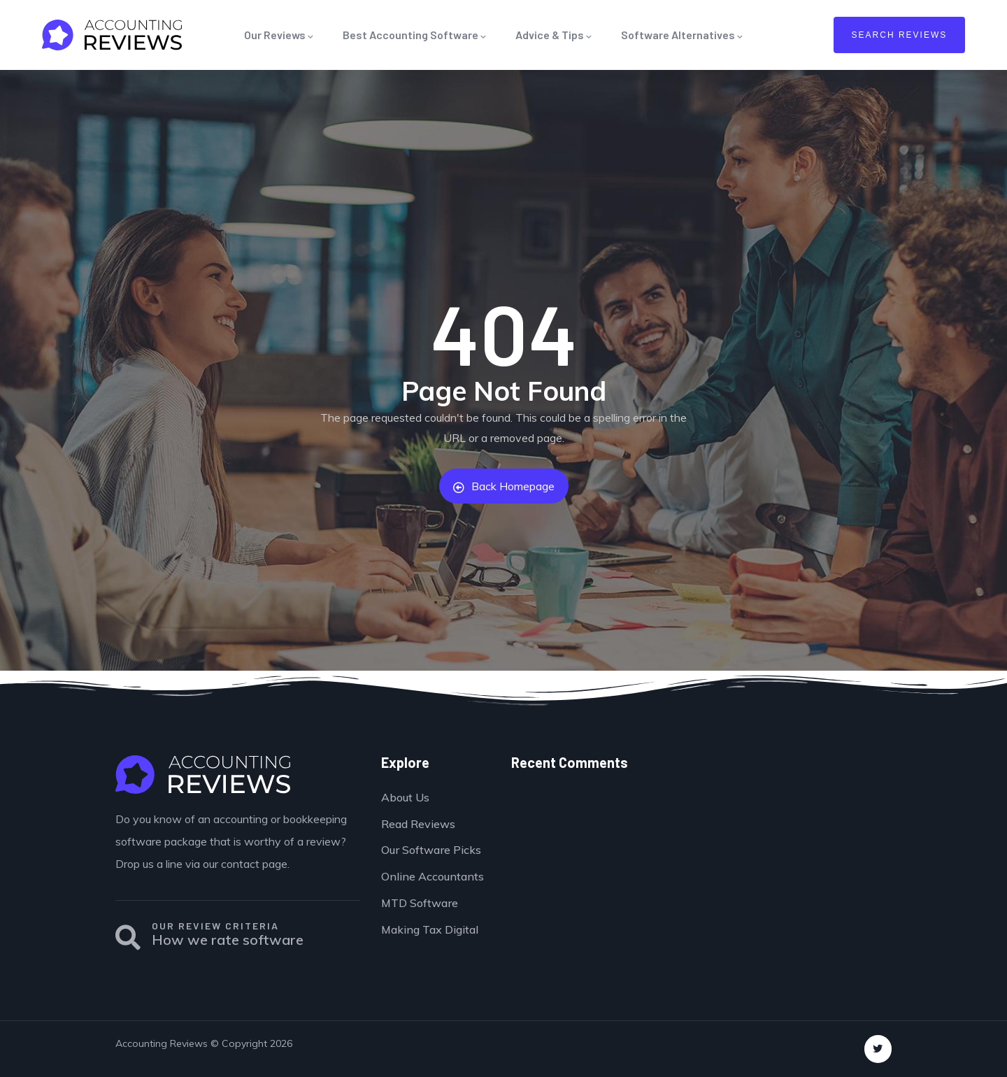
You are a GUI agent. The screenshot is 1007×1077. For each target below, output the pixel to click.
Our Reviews (279, 34)
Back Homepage (504, 486)
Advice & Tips (554, 34)
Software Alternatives (682, 34)
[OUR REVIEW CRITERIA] (128, 937)
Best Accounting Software (415, 34)
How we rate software (227, 939)
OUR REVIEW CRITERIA (215, 926)
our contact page (245, 864)
